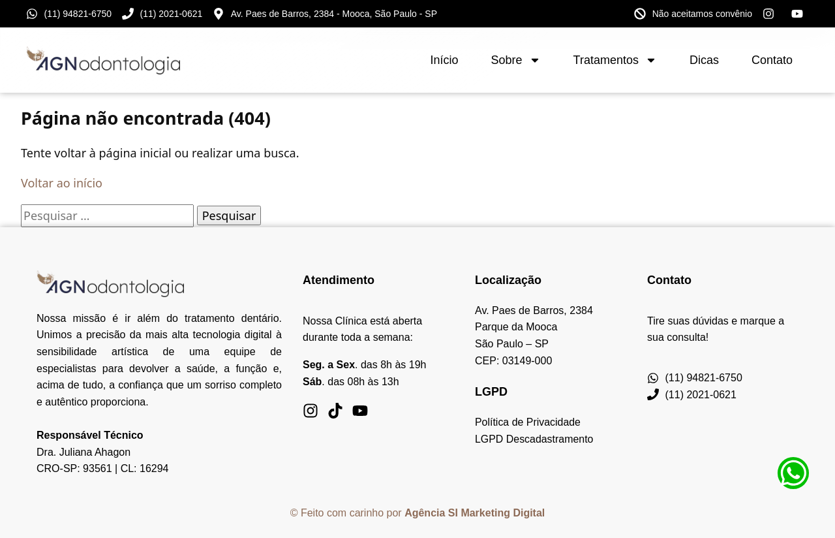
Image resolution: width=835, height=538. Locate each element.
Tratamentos (615, 60)
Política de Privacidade (528, 422)
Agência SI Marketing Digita (473, 512)
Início (444, 60)
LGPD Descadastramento (534, 439)
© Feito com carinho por (347, 512)
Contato (772, 60)
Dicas (704, 60)
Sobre (516, 60)
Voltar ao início (61, 183)
